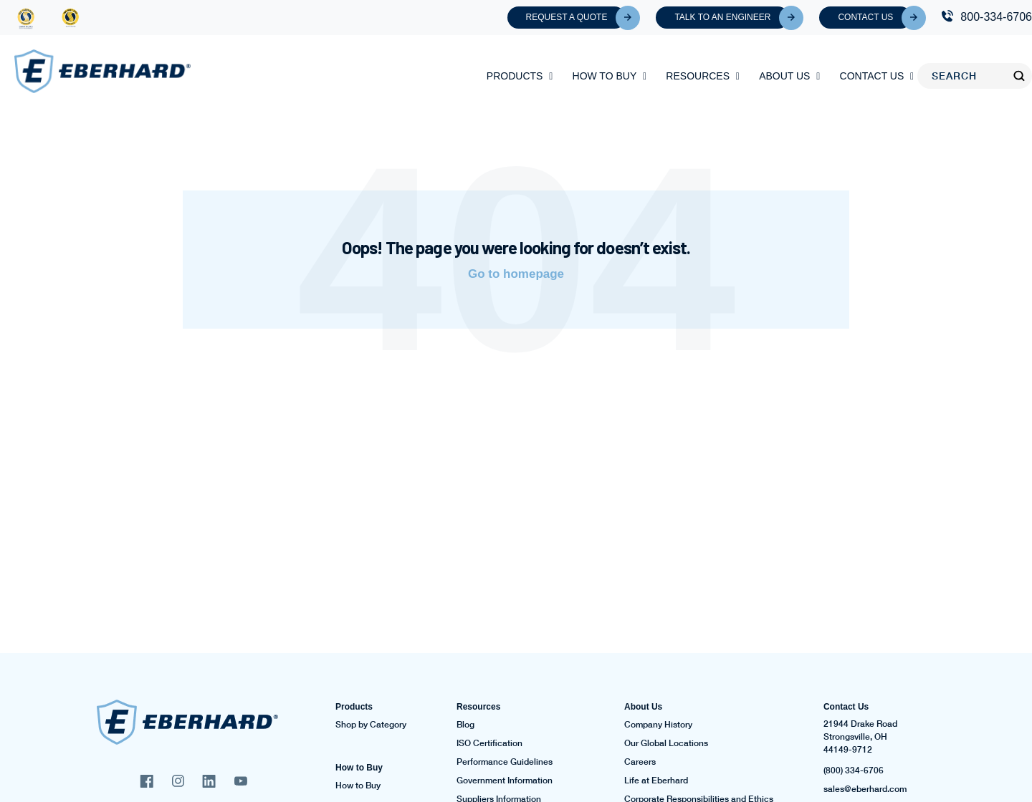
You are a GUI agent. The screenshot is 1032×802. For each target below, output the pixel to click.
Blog (465, 724)
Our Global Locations (666, 743)
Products (515, 76)
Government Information (505, 780)
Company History (658, 724)
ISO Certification (489, 743)
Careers (640, 762)
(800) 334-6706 (853, 770)
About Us (784, 76)
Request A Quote (576, 17)
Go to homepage (516, 274)
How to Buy (605, 76)
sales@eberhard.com (865, 789)
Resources (698, 76)
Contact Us (875, 17)
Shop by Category (370, 724)
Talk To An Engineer (731, 17)
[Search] (965, 76)
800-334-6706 (996, 17)
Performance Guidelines (505, 762)
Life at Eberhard (656, 780)
